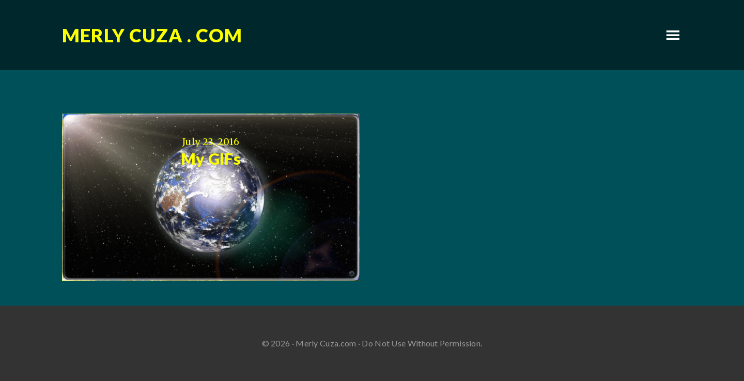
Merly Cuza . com (152, 35)
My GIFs (211, 158)
